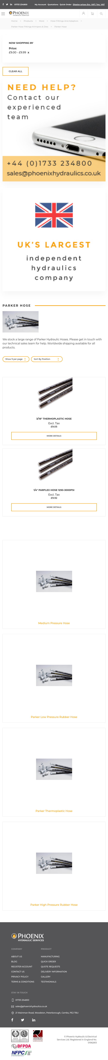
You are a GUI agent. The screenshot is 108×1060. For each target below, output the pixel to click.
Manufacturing (50, 956)
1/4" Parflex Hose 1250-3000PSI (54, 490)
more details (54, 436)
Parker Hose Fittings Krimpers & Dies (30, 26)
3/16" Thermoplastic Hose (54, 418)
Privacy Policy (20, 976)
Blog (14, 961)
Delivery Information (54, 971)
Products (28, 21)
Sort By (37, 359)
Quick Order (65, 4)
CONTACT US (17, 971)
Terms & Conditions (22, 981)
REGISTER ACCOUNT (21, 966)
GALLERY (45, 976)
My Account (40, 4)
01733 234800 (20, 4)
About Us (16, 956)
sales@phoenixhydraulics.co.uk (31, 1006)
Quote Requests (50, 966)
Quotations (53, 4)
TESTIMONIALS (48, 981)
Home (14, 21)
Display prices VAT (89, 4)
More (42, 21)
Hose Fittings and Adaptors (64, 21)
